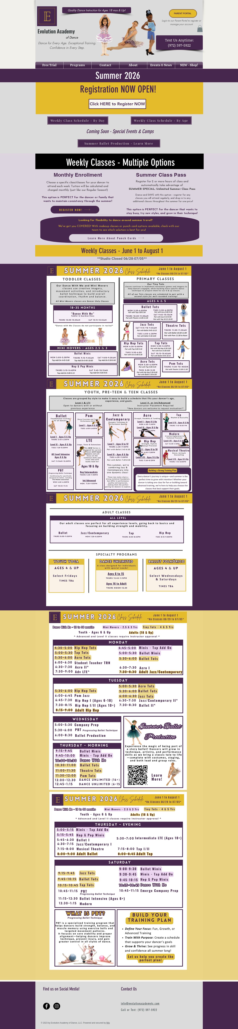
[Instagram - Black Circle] (56, 1006)
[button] (200, 28)
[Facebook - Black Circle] (46, 1006)
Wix (108, 1023)
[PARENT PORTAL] (183, 13)
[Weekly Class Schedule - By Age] (161, 120)
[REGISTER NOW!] (75, 209)
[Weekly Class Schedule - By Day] (77, 120)
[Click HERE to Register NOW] (117, 104)
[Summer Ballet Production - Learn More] (118, 143)
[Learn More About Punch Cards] (116, 238)
